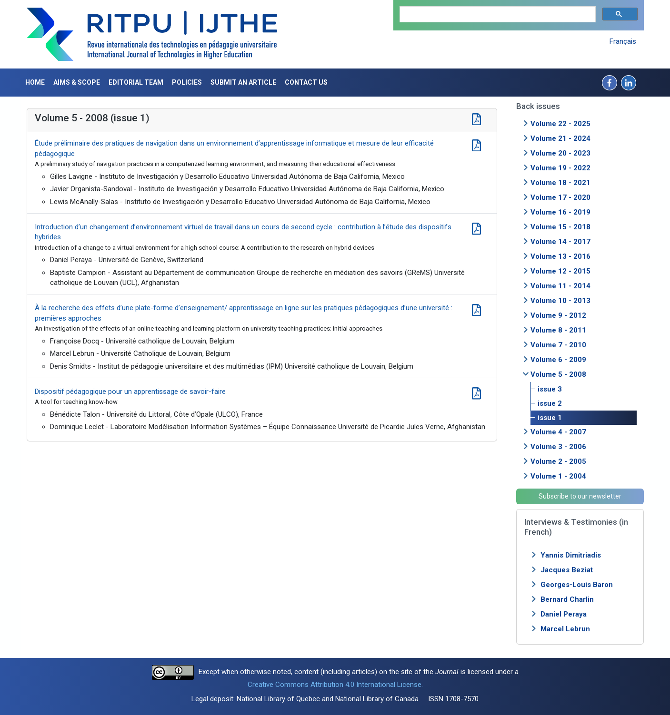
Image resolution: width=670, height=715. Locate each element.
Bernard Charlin (567, 599)
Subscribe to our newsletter (580, 496)
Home (35, 82)
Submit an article (243, 82)
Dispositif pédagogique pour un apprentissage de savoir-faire (130, 391)
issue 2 (550, 403)
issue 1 (550, 417)
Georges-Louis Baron (576, 584)
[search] (496, 14)
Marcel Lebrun (565, 629)
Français (623, 41)
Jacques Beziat (566, 570)
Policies (187, 82)
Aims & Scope (76, 82)
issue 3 (550, 389)
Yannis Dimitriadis (570, 555)
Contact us (306, 82)
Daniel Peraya (563, 614)
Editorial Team (136, 82)
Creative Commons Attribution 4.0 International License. (335, 684)
